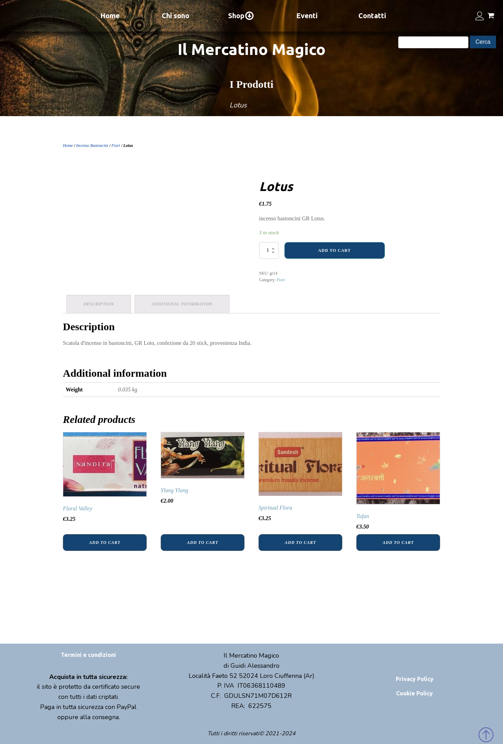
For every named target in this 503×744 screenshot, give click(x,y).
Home (110, 16)
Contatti (372, 16)
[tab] (98, 304)
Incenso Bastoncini (92, 145)
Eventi (307, 16)
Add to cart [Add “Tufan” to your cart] (398, 542)
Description (98, 304)
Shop (241, 16)
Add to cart (334, 250)
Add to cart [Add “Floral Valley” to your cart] (104, 542)
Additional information (182, 304)
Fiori (115, 145)
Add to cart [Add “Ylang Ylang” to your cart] (202, 542)
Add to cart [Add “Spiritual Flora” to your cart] (300, 542)
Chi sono (175, 16)
